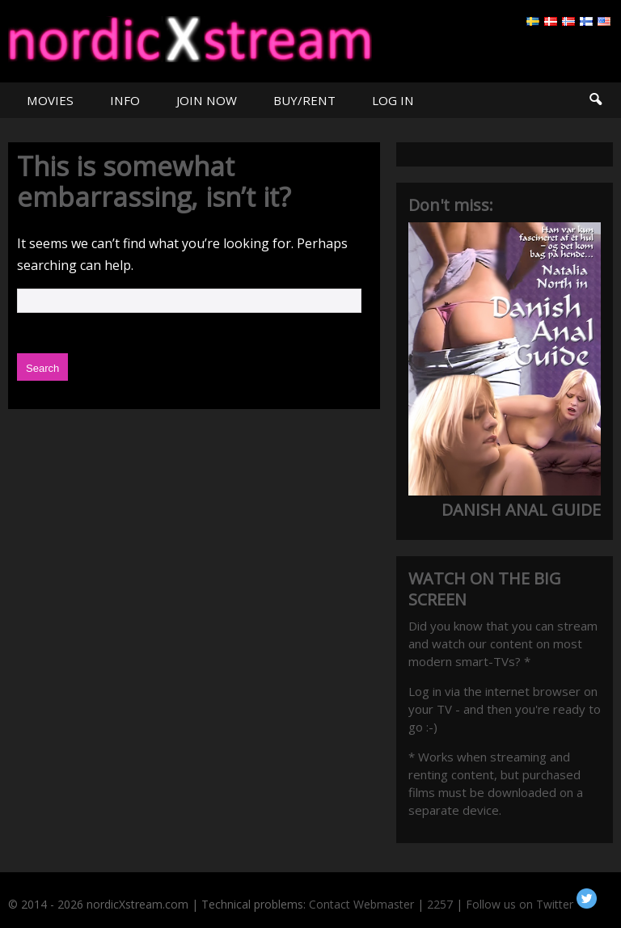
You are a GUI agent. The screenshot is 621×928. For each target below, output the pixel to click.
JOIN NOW (206, 100)
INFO (125, 100)
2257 (440, 904)
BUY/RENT (304, 100)
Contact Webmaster (361, 904)
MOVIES (50, 100)
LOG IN (393, 100)
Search (595, 100)
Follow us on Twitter (531, 904)
